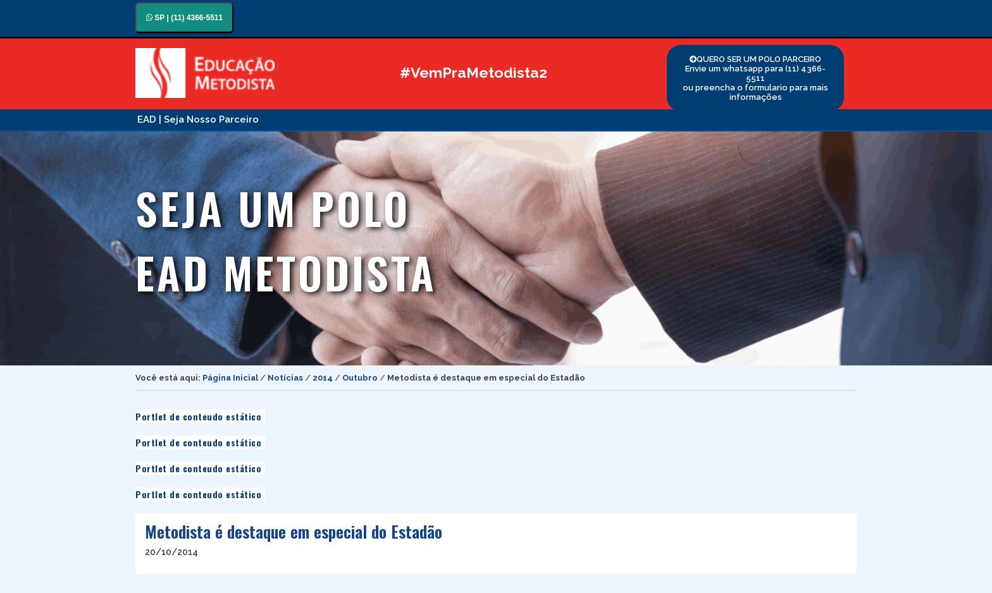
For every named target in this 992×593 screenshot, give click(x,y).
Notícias (285, 377)
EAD (146, 119)
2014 (323, 377)
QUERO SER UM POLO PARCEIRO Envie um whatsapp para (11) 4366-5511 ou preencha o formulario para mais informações (755, 78)
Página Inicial (230, 377)
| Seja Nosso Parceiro (209, 119)
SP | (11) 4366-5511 (184, 17)
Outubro (360, 377)
